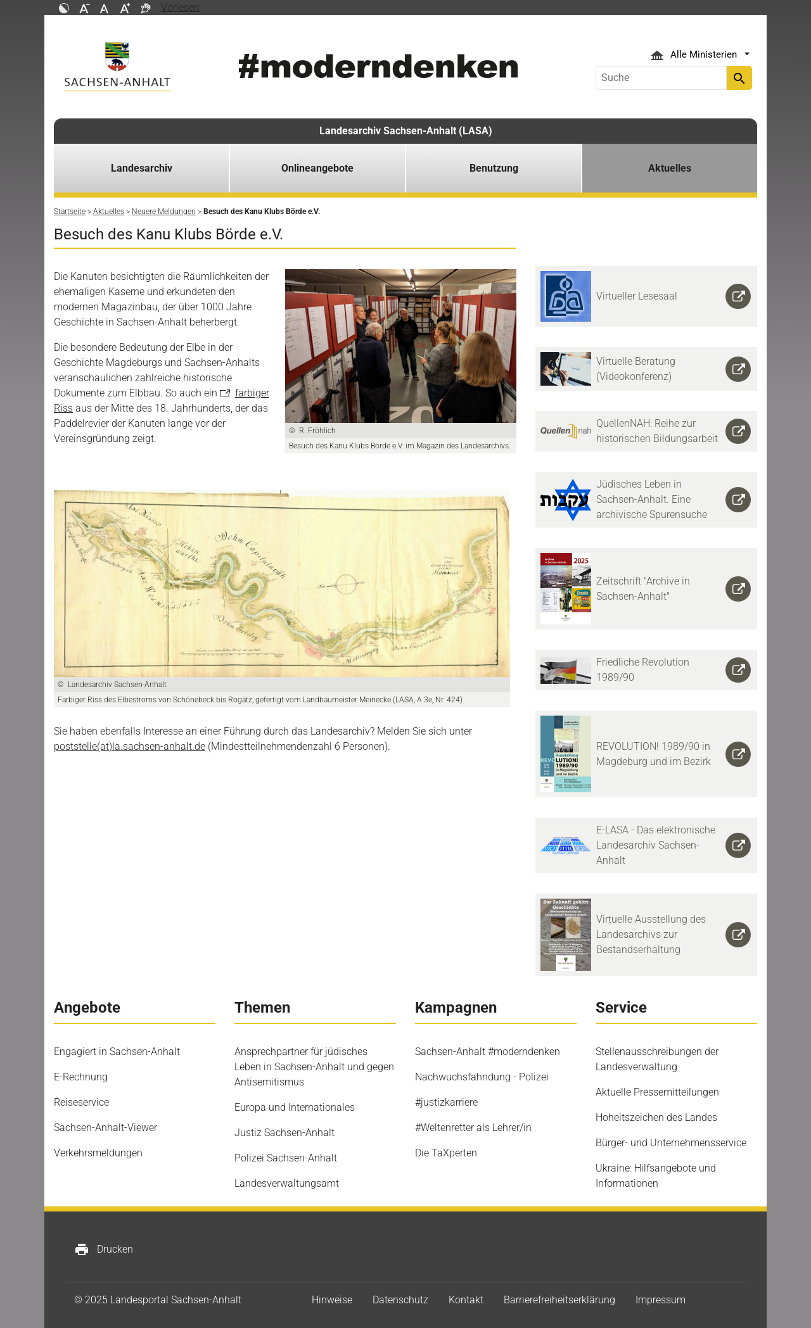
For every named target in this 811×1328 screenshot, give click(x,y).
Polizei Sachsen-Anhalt (285, 1158)
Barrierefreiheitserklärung (559, 1300)
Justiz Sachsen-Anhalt (284, 1133)
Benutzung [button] (493, 168)
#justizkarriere (446, 1102)
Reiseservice (81, 1102)
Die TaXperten (446, 1153)
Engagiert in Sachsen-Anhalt (117, 1052)
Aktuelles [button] (669, 168)
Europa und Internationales (294, 1107)
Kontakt (466, 1300)
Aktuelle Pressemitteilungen (657, 1092)
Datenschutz (400, 1300)
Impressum (660, 1300)
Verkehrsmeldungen (98, 1153)
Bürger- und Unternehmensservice (671, 1143)
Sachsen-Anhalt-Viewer (105, 1128)
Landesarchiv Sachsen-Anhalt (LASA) (405, 131)
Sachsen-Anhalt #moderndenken (487, 1052)
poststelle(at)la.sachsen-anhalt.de (129, 746)
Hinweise (332, 1300)
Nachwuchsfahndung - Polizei (482, 1077)
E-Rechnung (81, 1077)
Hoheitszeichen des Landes (656, 1117)
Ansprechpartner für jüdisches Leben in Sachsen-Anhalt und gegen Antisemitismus (314, 1067)
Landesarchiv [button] (141, 168)
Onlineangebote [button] (317, 168)
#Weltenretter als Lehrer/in (473, 1128)
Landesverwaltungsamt (286, 1183)
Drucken (103, 1249)
